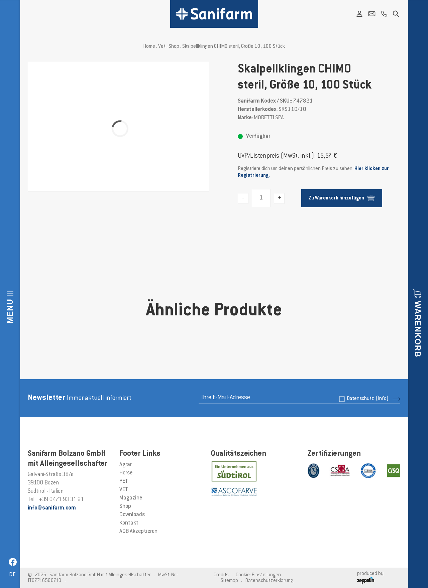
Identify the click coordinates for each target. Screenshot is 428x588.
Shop (174, 46)
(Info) (382, 398)
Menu (9, 311)
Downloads (132, 515)
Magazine (130, 498)
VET (123, 489)
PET (123, 481)
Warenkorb (417, 329)
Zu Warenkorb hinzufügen (341, 197)
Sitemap (229, 580)
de (12, 574)
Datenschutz (368, 398)
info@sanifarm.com (52, 508)
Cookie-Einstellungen (258, 575)
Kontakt (128, 523)
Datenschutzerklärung (269, 580)
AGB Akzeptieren (138, 531)
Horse (125, 473)
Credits (221, 575)
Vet (162, 46)
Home (149, 46)
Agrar (125, 464)
